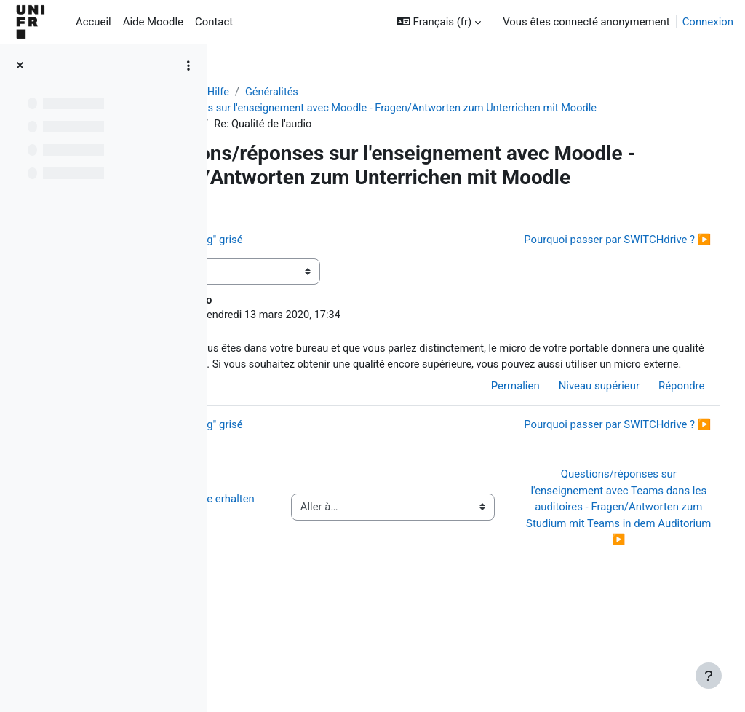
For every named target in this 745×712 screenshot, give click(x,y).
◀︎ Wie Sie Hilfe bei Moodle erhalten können (305, 582)
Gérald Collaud (334, 357)
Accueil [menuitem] (93, 21)
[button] (438, 22)
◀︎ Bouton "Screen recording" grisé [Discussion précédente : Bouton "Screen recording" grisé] (329, 281)
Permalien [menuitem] (487, 444)
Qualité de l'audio (293, 141)
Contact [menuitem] (214, 21)
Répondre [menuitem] (654, 444)
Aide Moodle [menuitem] (153, 21)
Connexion (707, 21)
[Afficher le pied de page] (709, 675)
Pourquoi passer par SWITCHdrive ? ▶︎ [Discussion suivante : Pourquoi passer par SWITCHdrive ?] (590, 281)
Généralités (409, 92)
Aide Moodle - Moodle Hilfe (301, 92)
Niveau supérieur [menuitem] (571, 444)
